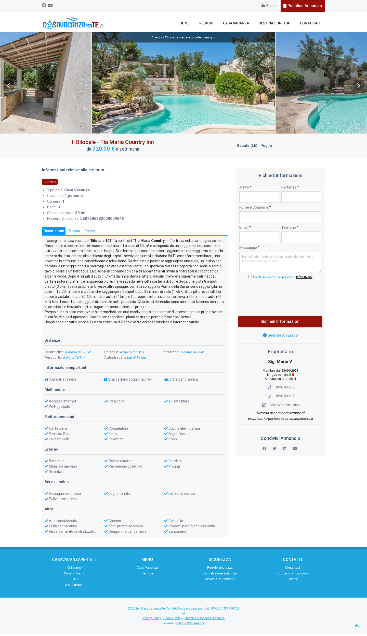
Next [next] (358, 88)
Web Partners (74, 587)
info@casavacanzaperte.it (190, 611)
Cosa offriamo (74, 575)
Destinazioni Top (278, 23)
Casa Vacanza (242, 23)
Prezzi (89, 233)
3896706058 (280, 389)
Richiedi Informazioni (280, 324)
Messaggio (249, 250)
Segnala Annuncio (280, 338)
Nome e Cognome (255, 210)
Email (245, 230)
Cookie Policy (172, 621)
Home (195, 23)
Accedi (269, 5)
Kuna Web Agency (192, 626)
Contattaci (311, 23)
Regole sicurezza (220, 570)
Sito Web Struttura (280, 407)
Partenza (290, 190)
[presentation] (280, 298)
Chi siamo (74, 570)
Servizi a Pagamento (220, 581)
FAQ (75, 581)
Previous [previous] (8, 88)
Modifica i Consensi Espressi (205, 621)
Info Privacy (304, 279)
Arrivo (245, 190)
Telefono (289, 230)
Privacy (292, 581)
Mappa (74, 233)
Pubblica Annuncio (302, 5)
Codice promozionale (292, 575)
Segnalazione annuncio (220, 575)
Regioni (214, 23)
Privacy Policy (151, 621)
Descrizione (54, 233)
